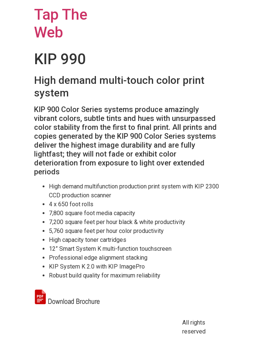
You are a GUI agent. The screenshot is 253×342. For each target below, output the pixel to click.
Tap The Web (60, 23)
